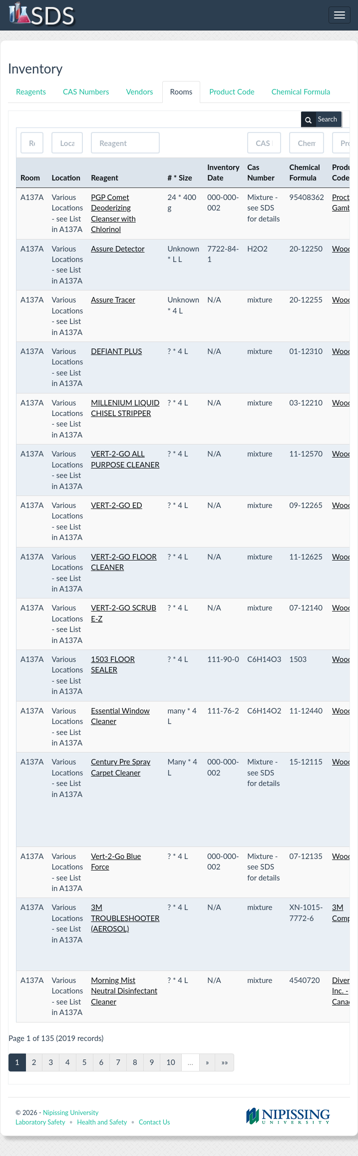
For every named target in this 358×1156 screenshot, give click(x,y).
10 (170, 1062)
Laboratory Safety (40, 1122)
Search (319, 119)
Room (30, 177)
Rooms (181, 91)
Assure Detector (117, 248)
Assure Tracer (113, 299)
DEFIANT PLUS (116, 351)
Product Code (231, 91)
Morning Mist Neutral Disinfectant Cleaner (124, 991)
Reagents (31, 91)
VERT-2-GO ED (116, 505)
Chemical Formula (301, 91)
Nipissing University (70, 1112)
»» (224, 1062)
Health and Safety (102, 1122)
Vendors (139, 91)
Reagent (104, 177)
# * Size (180, 177)
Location (65, 177)
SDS (41, 15)
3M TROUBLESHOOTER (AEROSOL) (125, 917)
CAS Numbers (86, 91)
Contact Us (154, 1122)
